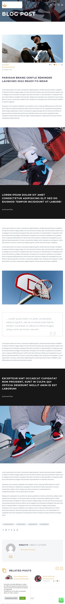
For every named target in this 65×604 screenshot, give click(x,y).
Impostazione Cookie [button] (11, 598)
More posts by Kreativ (28, 550)
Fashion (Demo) (9, 524)
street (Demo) (32, 524)
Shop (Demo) (21, 524)
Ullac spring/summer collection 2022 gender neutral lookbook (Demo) (22, 578)
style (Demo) (44, 524)
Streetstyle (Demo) (8, 67)
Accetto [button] (22, 598)
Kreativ (6, 65)
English (54, 1)
